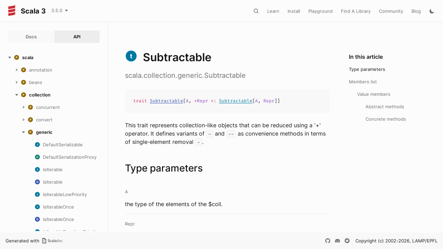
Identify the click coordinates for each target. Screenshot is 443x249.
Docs (31, 36)
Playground (320, 11)
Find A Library (356, 11)
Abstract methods (384, 106)
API (77, 36)
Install (294, 11)
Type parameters (367, 69)
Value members (373, 94)
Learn (273, 11)
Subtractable (166, 101)
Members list (363, 81)
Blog (416, 11)
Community (391, 11)
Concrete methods (385, 119)
